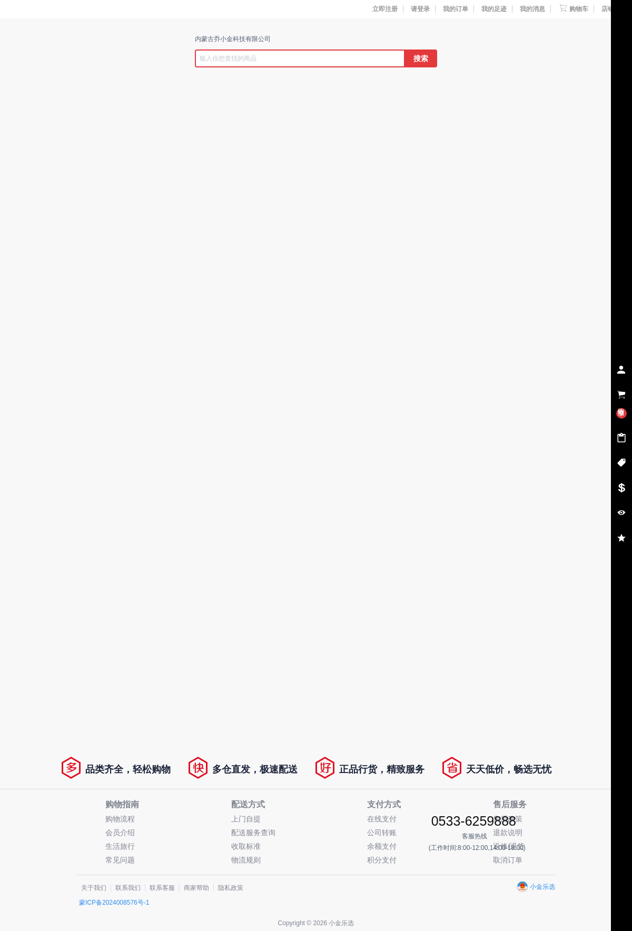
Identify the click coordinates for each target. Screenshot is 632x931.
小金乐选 (536, 887)
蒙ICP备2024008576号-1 (114, 902)
